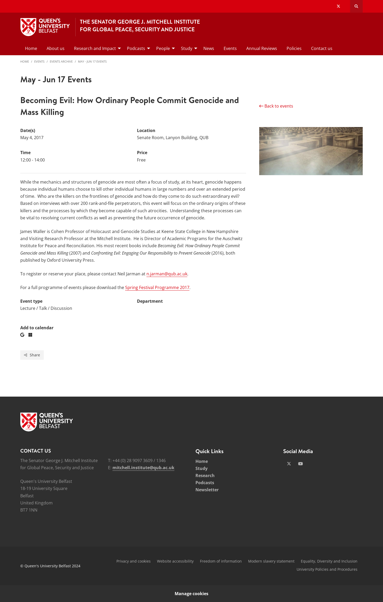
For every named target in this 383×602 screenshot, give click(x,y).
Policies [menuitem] (294, 48)
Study (201, 468)
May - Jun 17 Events (92, 61)
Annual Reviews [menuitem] (261, 48)
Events (39, 61)
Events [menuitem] (230, 48)
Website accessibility (175, 561)
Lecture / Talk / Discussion (46, 308)
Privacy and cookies (133, 561)
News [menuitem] (208, 48)
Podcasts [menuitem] (136, 48)
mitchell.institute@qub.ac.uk (143, 468)
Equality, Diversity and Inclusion (329, 561)
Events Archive (61, 61)
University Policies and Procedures (327, 569)
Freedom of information (221, 561)
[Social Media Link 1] (289, 463)
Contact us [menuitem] (321, 48)
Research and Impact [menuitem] (95, 48)
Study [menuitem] (186, 48)
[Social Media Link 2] (300, 463)
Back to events (276, 106)
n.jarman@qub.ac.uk (166, 274)
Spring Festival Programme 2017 (157, 287)
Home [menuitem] (31, 48)
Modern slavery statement (271, 561)
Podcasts (204, 482)
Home (24, 61)
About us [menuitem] (56, 48)
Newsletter (207, 490)
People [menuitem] (163, 48)
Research (205, 475)
